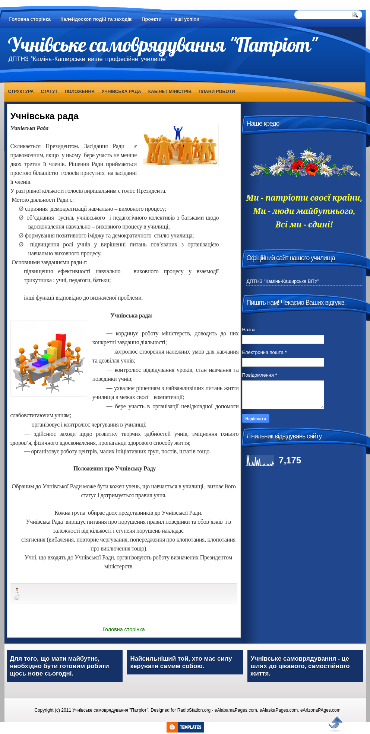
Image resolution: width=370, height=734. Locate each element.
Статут (49, 91)
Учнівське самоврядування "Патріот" (162, 44)
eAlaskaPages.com (279, 710)
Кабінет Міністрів (170, 91)
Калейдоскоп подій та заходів (96, 19)
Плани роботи (217, 91)
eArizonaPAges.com (320, 710)
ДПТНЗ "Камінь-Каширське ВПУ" (283, 281)
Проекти (151, 19)
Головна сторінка (30, 19)
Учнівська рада (121, 91)
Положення (80, 91)
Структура (21, 91)
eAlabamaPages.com (236, 710)
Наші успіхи (185, 19)
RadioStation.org (194, 710)
